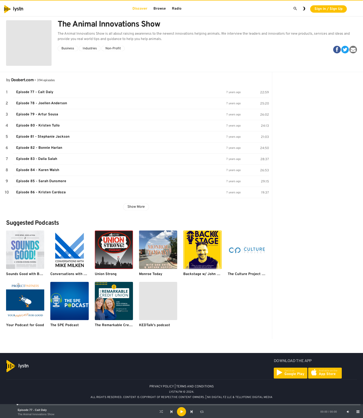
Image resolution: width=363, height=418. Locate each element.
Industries (90, 49)
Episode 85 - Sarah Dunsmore (41, 181)
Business (67, 49)
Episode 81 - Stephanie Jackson (43, 137)
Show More (136, 207)
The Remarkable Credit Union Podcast (127, 325)
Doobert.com (22, 80)
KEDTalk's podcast (154, 325)
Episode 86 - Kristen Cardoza (41, 192)
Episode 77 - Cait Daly (32, 409)
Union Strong (106, 274)
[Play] (181, 411)
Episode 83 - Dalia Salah (36, 159)
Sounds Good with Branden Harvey (35, 274)
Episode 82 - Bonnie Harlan (39, 148)
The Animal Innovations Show (36, 414)
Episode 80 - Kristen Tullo (38, 125)
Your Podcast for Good (25, 325)
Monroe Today (150, 274)
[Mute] (348, 412)
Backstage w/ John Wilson (205, 274)
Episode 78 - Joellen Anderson (41, 103)
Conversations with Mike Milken (76, 274)
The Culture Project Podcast (251, 274)
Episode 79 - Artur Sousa (37, 114)
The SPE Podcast (64, 325)
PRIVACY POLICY (161, 387)
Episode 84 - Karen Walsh (37, 170)
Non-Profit (113, 49)
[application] (181, 412)
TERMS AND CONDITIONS (195, 387)
